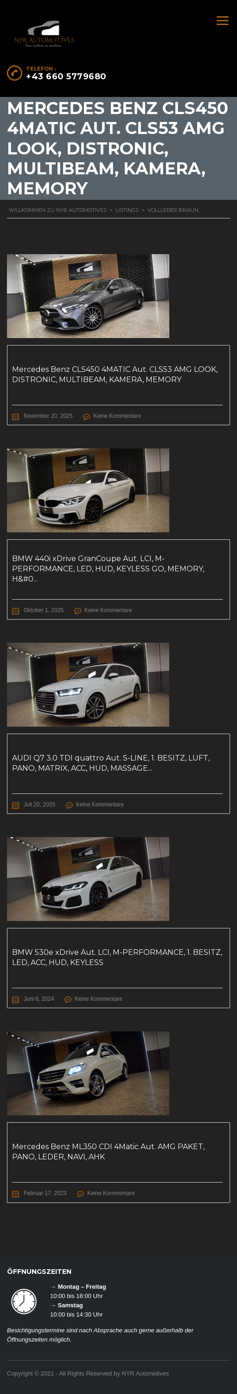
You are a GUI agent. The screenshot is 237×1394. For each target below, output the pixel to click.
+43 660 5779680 (66, 76)
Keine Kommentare (117, 416)
